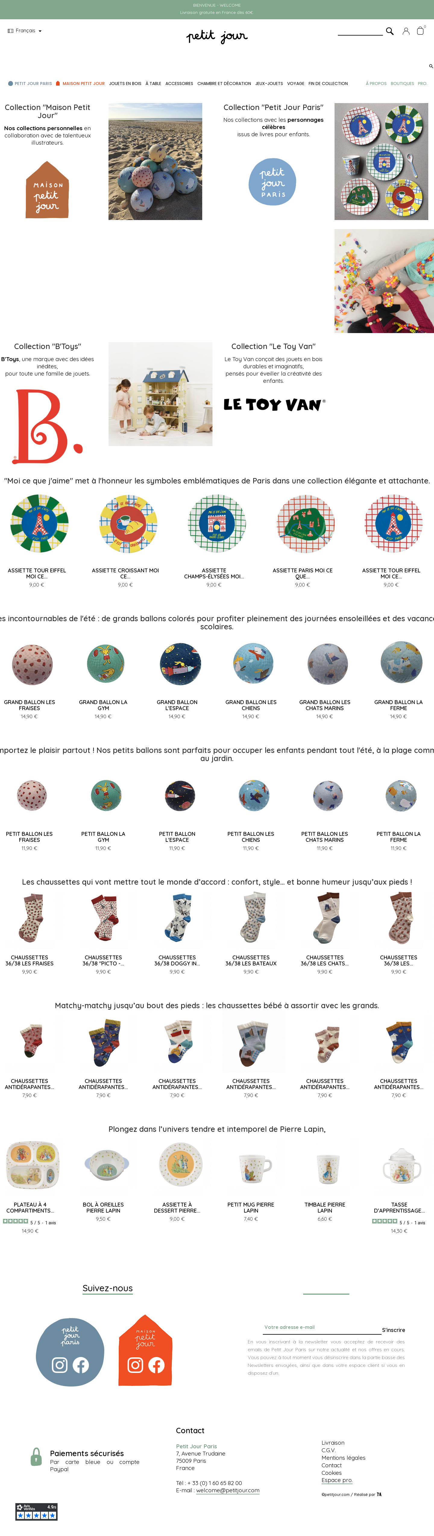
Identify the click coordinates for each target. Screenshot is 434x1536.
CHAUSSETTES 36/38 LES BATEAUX (251, 960)
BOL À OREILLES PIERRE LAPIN (103, 1207)
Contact (332, 1465)
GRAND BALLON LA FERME (398, 705)
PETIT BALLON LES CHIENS (251, 836)
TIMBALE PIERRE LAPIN (324, 1207)
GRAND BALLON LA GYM (103, 705)
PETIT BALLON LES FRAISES (29, 836)
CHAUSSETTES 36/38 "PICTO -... (103, 960)
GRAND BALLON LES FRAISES (29, 705)
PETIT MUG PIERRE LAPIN (251, 1207)
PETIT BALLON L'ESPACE (177, 836)
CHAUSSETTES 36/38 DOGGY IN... (177, 960)
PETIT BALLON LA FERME (399, 836)
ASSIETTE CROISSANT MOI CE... (125, 573)
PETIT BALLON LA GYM (103, 836)
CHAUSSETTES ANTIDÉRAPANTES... (29, 1084)
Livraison (333, 1442)
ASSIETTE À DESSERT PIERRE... (177, 1207)
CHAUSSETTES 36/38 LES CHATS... (325, 960)
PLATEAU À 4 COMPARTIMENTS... (30, 1207)
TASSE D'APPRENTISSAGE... (399, 1207)
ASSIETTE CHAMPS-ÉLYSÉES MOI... (214, 573)
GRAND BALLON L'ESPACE (177, 705)
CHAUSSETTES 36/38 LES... (398, 960)
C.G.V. (329, 1450)
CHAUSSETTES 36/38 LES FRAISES (29, 960)
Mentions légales (344, 1457)
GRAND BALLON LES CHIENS (251, 705)
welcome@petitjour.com (227, 1490)
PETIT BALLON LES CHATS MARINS (324, 836)
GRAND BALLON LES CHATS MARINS (325, 705)
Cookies (332, 1472)
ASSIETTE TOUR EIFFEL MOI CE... (37, 573)
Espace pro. (337, 1480)
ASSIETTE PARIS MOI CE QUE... (303, 573)
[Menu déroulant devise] (26, 31)
